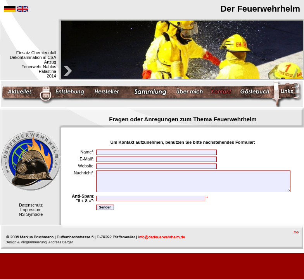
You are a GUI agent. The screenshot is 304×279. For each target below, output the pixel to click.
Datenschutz (31, 205)
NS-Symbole (31, 214)
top (296, 232)
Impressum (30, 209)
